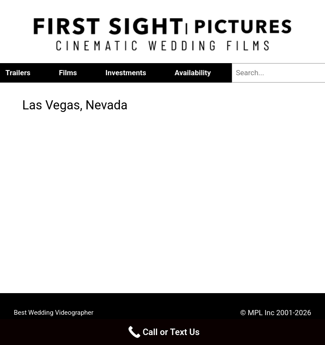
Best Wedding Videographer (54, 312)
